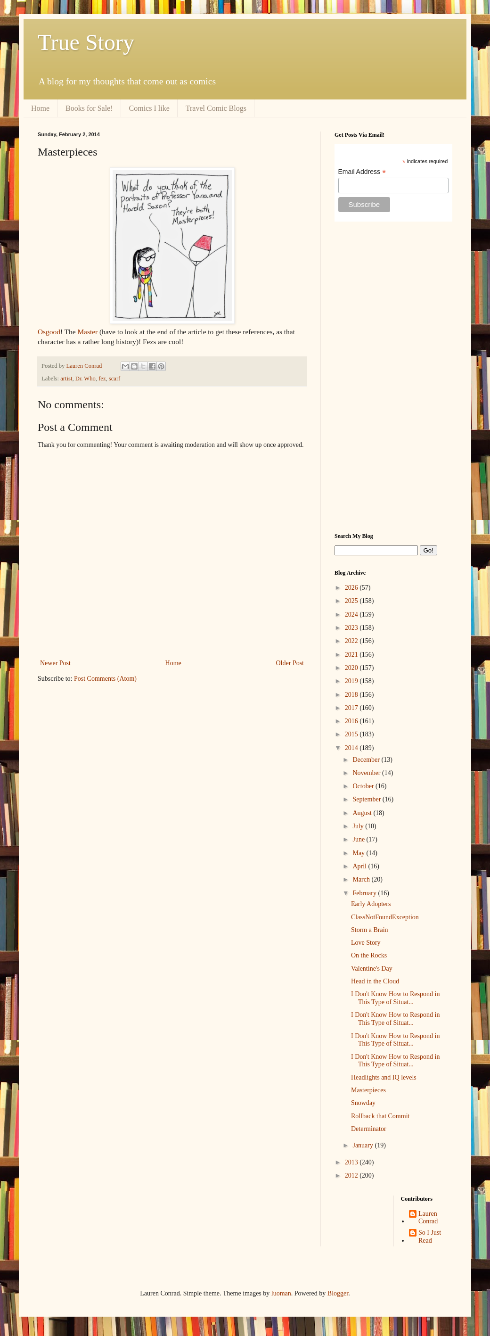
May (359, 853)
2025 (352, 600)
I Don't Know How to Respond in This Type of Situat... (395, 998)
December (366, 759)
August (362, 812)
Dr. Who (85, 378)
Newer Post (55, 663)
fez (102, 378)
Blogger (337, 1293)
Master (87, 332)
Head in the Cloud (375, 981)
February (365, 893)
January (363, 1145)
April (360, 866)
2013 (352, 1162)
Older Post (290, 663)
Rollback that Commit (380, 1116)
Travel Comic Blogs (216, 108)
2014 (352, 747)
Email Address (362, 171)
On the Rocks (369, 955)
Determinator (368, 1128)
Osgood (49, 332)
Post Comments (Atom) (105, 678)
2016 (352, 721)
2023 (352, 627)
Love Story (366, 942)
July (358, 826)
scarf (114, 378)
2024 (352, 614)
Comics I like (149, 108)
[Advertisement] (393, 377)
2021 (352, 654)
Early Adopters (371, 903)
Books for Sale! (89, 108)
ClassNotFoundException (385, 917)
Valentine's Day (371, 968)
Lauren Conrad (428, 1217)
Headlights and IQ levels (383, 1077)
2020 (352, 667)
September (367, 799)
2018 (352, 694)
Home (40, 108)
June (359, 839)
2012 (352, 1175)
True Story (86, 42)
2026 (352, 587)
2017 (352, 707)
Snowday (363, 1102)
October (364, 786)
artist (66, 378)
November (367, 772)
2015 (352, 734)
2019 (352, 680)
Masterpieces (368, 1090)
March (361, 879)
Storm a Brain (369, 929)
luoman (281, 1293)
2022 (352, 640)
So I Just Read (429, 1236)
